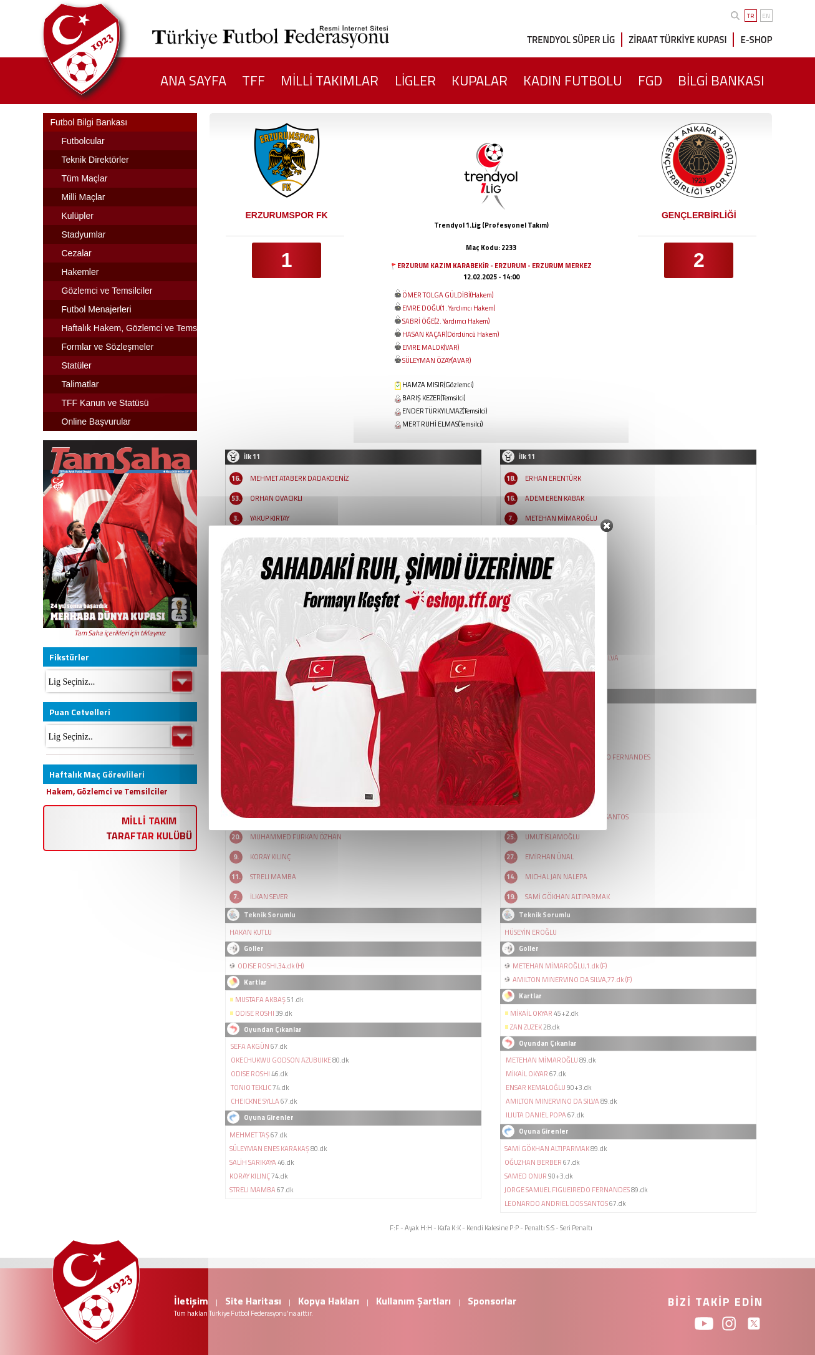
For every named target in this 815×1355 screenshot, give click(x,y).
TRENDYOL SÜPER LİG (571, 39)
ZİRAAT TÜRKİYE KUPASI (677, 39)
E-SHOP (756, 39)
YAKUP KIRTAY (269, 518)
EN (766, 16)
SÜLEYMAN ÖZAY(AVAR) (436, 360)
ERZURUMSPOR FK (286, 215)
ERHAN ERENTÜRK (553, 478)
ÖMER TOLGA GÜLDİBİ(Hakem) (447, 295)
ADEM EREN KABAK (554, 498)
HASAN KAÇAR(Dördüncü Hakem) (450, 334)
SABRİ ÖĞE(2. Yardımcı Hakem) (445, 321)
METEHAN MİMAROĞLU (561, 518)
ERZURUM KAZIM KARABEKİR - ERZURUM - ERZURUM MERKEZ (494, 266)
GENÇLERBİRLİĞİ (699, 215)
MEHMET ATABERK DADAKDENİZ (299, 478)
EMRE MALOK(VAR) (430, 347)
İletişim (191, 1300)
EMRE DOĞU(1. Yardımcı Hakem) (448, 308)
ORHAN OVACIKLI (276, 498)
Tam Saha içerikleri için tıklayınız (119, 633)
